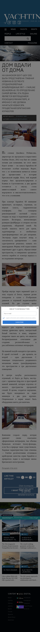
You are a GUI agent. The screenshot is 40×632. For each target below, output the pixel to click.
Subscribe (20, 322)
